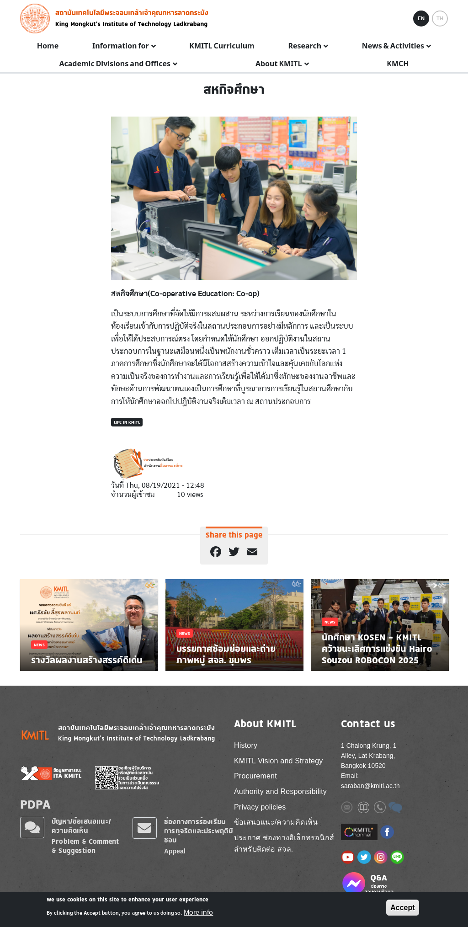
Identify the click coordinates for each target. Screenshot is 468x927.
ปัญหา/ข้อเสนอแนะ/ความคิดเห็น (81, 826)
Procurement (255, 776)
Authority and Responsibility (280, 791)
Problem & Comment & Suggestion (85, 846)
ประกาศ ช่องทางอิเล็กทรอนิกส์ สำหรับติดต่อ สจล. (284, 843)
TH (439, 18)
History (245, 745)
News (39, 644)
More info (198, 912)
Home (47, 46)
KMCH (398, 64)
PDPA (35, 804)
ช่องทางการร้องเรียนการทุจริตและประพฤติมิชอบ (198, 830)
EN (421, 18)
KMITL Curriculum (221, 46)
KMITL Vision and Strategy (278, 761)
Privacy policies (260, 807)
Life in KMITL (127, 422)
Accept (402, 907)
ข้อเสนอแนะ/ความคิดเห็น (276, 822)
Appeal (175, 851)
